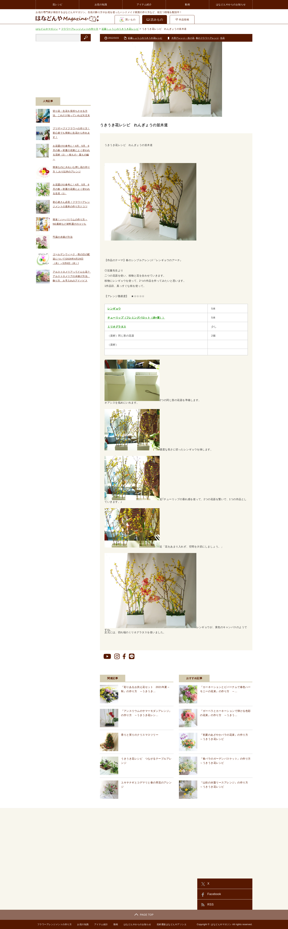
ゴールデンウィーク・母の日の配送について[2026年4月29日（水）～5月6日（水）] (71, 259)
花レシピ (57, 4)
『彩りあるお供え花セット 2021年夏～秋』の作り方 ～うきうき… (145, 689)
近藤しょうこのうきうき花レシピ (145, 38)
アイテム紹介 (144, 4)
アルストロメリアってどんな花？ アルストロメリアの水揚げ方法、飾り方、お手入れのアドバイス (72, 276)
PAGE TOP (144, 914)
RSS (210, 904)
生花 (222, 38)
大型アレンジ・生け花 (182, 38)
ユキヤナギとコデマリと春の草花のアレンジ (146, 784)
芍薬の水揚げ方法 (63, 237)
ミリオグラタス (116, 326)
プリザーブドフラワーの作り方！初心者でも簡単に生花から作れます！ (71, 133)
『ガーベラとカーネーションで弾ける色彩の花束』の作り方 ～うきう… (225, 712)
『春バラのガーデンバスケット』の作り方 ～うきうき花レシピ (226, 760)
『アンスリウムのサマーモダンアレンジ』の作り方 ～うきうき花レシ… (146, 712)
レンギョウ (114, 308)
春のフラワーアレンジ (207, 38)
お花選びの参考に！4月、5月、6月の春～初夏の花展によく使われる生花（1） (71, 189)
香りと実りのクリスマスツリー (139, 734)
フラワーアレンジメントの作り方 (53, 924)
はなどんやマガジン (221, 924)
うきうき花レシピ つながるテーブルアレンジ (146, 760)
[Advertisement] (63, 67)
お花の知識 (101, 4)
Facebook (214, 894)
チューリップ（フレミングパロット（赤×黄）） (136, 317)
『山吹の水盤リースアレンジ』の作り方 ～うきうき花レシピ (225, 784)
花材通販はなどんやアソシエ (171, 924)
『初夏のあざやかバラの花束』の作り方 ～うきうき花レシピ (225, 736)
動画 (187, 4)
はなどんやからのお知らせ (231, 4)
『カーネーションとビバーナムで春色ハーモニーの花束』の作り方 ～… (225, 689)
